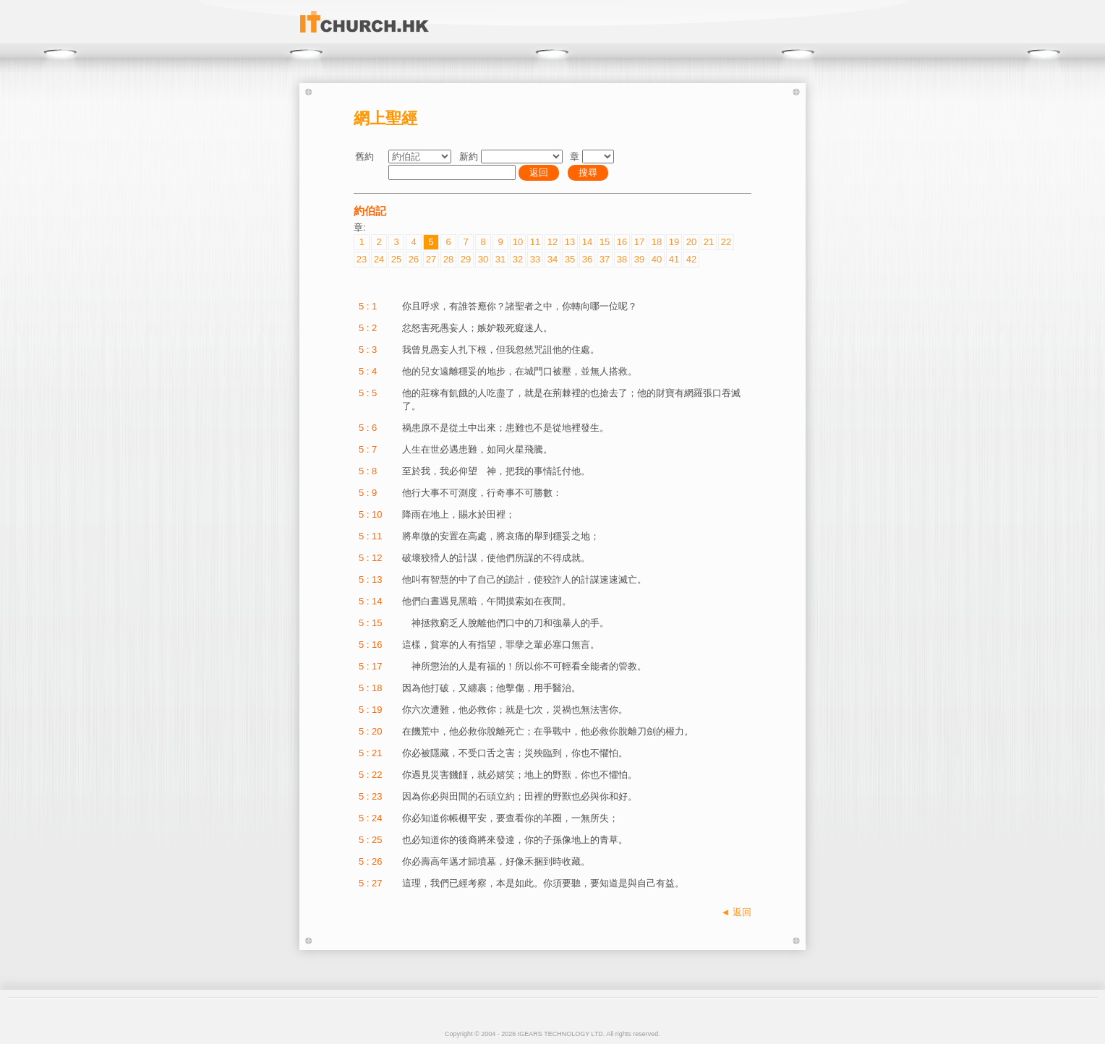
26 (414, 259)
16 (622, 241)
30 (483, 259)
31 (500, 259)
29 (466, 259)
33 (535, 259)
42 (691, 259)
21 (709, 241)
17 (639, 241)
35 (570, 259)
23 (362, 259)
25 (396, 259)
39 (639, 259)
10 (518, 241)
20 (691, 241)
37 (605, 259)
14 (587, 241)
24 (379, 259)
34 (552, 259)
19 (674, 241)
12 (552, 241)
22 (726, 241)
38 (622, 259)
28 (448, 259)
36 (587, 259)
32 (518, 259)
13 (570, 241)
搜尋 (588, 172)
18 (657, 241)
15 (605, 241)
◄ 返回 (736, 912)
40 (657, 259)
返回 (538, 172)
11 (535, 241)
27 (431, 259)
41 (674, 259)
